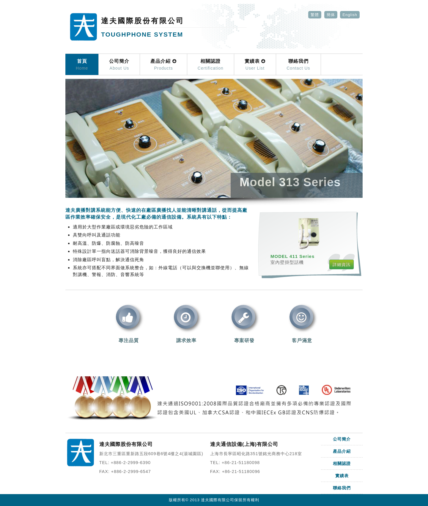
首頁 (82, 65)
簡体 (331, 14)
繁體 (315, 14)
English (349, 14)
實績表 (255, 65)
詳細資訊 (341, 264)
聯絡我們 (298, 65)
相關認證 (211, 65)
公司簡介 (119, 65)
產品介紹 (163, 65)
